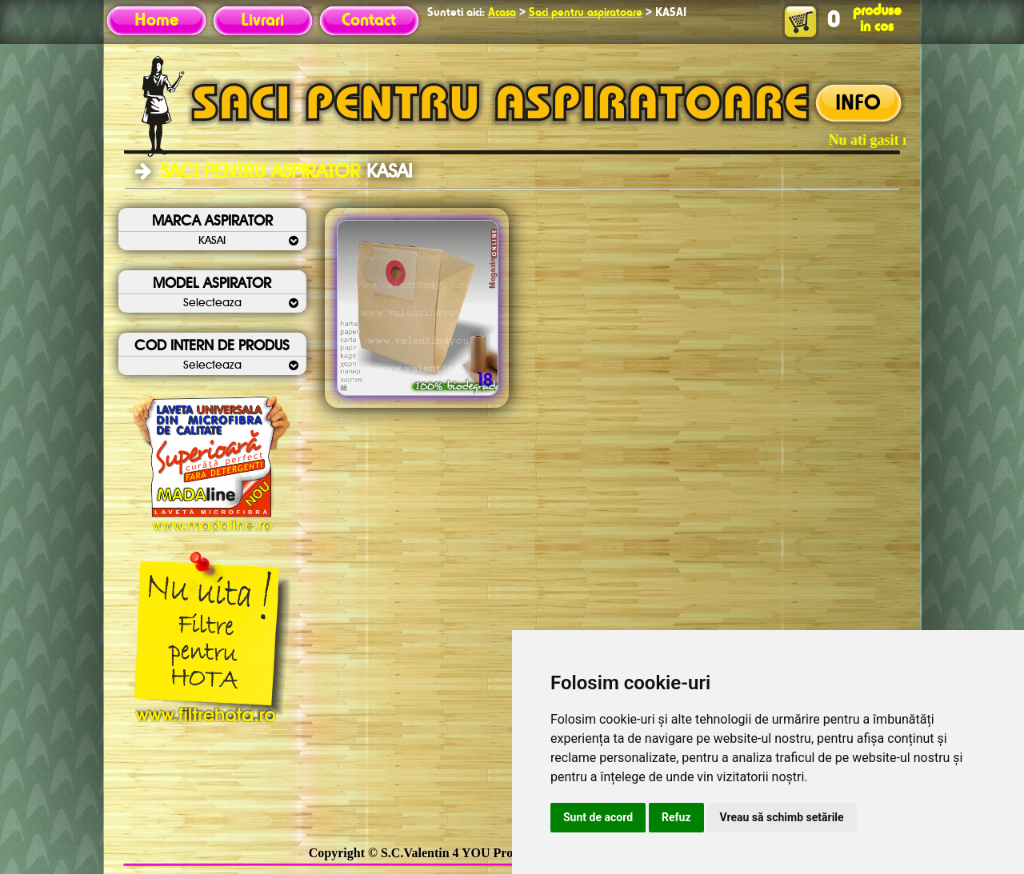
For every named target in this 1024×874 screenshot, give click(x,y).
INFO (858, 104)
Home (156, 20)
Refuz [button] (676, 817)
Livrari (262, 20)
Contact (369, 20)
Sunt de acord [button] (598, 817)
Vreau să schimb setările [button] (782, 817)
